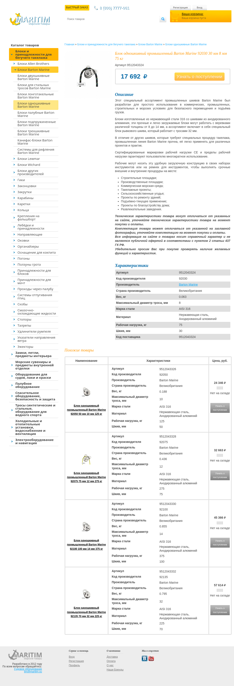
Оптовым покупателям (146, 26)
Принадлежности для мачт (34, 281)
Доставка (88, 26)
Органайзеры (28, 246)
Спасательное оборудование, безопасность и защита (35, 396)
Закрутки (25, 192)
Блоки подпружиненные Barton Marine (37, 123)
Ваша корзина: (193, 14)
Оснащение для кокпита (37, 252)
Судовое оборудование (28, 669)
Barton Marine (188, 284)
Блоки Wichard (29, 164)
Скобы (23, 304)
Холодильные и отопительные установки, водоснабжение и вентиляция (30, 427)
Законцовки (27, 186)
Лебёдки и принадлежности (31, 226)
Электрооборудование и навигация (34, 441)
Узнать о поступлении (199, 76)
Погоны (24, 258)
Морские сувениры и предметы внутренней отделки (34, 365)
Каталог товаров (25, 45)
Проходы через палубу (35, 289)
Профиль (74, 665)
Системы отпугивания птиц (35, 296)
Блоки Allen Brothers (33, 63)
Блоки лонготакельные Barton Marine (36, 95)
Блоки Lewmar (29, 158)
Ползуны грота (29, 264)
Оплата (102, 26)
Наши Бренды (115, 669)
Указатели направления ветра (36, 339)
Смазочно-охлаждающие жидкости (37, 311)
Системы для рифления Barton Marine (36, 151)
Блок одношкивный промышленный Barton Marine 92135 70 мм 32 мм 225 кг (86, 612)
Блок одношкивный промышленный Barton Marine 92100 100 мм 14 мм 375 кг (86, 544)
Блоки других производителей (31, 172)
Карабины (25, 198)
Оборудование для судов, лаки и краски (33, 376)
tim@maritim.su (33, 671)
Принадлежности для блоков (34, 272)
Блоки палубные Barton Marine (36, 114)
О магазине (118, 26)
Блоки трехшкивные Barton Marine (34, 132)
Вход (199, 7)
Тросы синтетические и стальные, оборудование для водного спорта (35, 410)
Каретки (24, 204)
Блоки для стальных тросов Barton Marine (34, 86)
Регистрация (180, 7)
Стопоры (25, 319)
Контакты (72, 26)
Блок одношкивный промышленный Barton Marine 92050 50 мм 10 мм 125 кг (86, 409)
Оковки (23, 240)
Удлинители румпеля (34, 331)
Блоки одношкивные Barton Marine (34, 105)
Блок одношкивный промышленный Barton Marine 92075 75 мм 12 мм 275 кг (86, 477)
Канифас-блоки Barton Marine (35, 141)
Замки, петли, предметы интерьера (33, 354)
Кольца (23, 210)
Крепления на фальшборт (29, 217)
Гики (21, 180)
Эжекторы (25, 346)
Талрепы (24, 325)
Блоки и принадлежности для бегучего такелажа (33, 54)
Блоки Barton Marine (34, 69)
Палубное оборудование (27, 385)
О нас (110, 665)
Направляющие (30, 234)
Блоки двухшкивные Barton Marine (34, 77)
